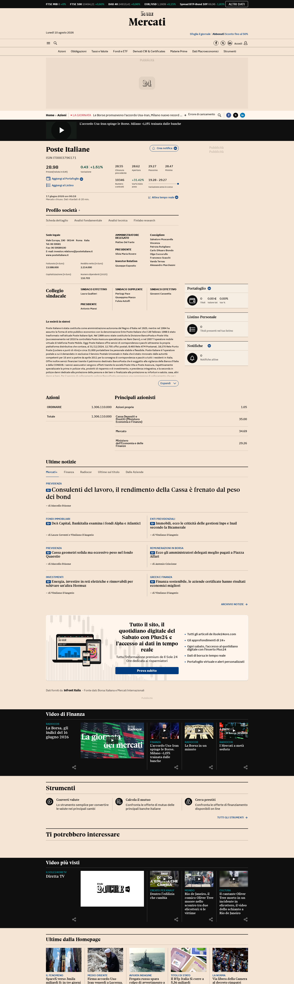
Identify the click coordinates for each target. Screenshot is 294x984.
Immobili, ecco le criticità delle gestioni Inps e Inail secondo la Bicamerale (193, 525)
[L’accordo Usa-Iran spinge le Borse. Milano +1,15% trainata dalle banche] (164, 731)
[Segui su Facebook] (216, 43)
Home (50, 115)
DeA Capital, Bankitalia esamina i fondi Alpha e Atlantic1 (96, 523)
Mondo (190, 890)
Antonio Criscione (165, 564)
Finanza (155, 742)
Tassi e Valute (99, 51)
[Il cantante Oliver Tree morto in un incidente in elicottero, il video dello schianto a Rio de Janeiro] (233, 879)
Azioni (62, 51)
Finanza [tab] (69, 472)
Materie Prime (178, 51)
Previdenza (54, 483)
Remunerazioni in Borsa (166, 548)
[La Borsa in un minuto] (199, 731)
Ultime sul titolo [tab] (108, 472)
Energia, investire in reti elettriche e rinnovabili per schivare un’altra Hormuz (89, 583)
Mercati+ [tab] (52, 472)
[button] (48, 43)
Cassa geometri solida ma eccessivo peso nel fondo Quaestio (89, 554)
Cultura (225, 890)
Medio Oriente (98, 975)
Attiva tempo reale (161, 197)
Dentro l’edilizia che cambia (162, 896)
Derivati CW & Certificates (149, 51)
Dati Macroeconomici (205, 51)
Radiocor (52, 724)
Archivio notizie (234, 604)
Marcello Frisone (61, 505)
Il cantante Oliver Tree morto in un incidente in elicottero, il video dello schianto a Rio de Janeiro (233, 903)
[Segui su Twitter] (222, 43)
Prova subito (147, 670)
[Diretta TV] (112, 889)
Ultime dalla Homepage (73, 939)
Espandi (168, 383)
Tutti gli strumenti (232, 817)
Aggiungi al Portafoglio (62, 179)
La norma (219, 975)
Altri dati (237, 4)
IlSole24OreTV (56, 872)
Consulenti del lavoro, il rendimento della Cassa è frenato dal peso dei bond (143, 493)
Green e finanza (161, 577)
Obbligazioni (78, 51)
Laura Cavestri (59, 535)
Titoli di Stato (180, 975)
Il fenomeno (54, 975)
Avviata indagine (140, 975)
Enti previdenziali (162, 519)
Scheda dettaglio (57, 220)
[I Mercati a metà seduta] (233, 731)
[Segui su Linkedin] (229, 43)
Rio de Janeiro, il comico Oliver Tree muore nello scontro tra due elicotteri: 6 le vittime (199, 903)
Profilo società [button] (63, 210)
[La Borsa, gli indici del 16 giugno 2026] (112, 740)
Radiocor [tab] (86, 472)
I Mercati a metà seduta (231, 747)
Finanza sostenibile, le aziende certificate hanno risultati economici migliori (197, 583)
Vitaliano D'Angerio (82, 535)
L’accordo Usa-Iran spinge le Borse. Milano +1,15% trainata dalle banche (130, 124)
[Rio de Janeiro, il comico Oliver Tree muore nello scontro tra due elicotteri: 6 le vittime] (199, 879)
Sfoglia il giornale (200, 34)
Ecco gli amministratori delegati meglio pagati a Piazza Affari (197, 554)
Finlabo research (144, 220)
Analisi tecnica (117, 220)
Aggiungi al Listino (60, 186)
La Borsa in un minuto (196, 747)
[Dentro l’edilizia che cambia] (164, 879)
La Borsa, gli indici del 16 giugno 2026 (57, 732)
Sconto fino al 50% (230, 34)
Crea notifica (164, 148)
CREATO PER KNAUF (162, 890)
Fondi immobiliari (58, 519)
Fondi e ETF (120, 51)
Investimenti (54, 577)
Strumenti (230, 51)
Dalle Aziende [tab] (135, 472)
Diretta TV (55, 876)
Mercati (147, 21)
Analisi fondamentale (88, 220)
